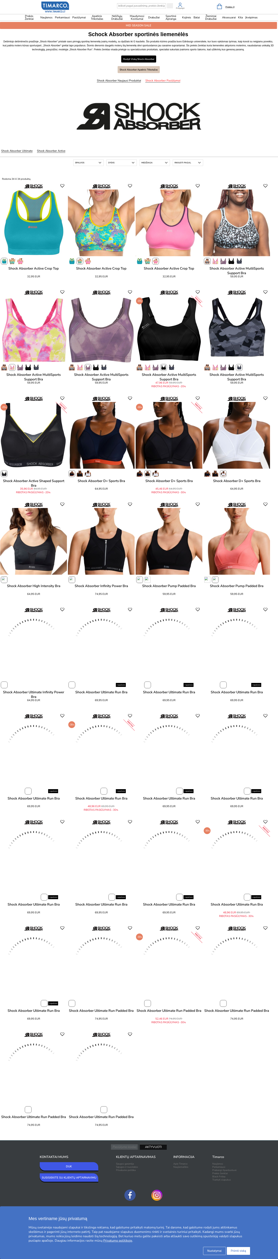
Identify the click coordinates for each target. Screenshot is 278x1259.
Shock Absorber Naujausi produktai (119, 80)
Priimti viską (238, 1250)
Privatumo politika (126, 1170)
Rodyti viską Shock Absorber (138, 59)
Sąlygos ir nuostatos (127, 1167)
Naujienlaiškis (180, 1167)
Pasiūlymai (79, 17)
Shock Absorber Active (51, 151)
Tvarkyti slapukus (221, 1179)
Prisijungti (180, 8)
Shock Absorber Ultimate (17, 151)
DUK (69, 1166)
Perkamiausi (62, 17)
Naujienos (46, 17)
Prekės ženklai (29, 17)
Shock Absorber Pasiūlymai (162, 80)
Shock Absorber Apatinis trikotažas (139, 69)
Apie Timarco (180, 1163)
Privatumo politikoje (117, 1240)
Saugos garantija (125, 1163)
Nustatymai (214, 1250)
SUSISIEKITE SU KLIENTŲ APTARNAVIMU (69, 1178)
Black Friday (218, 1176)
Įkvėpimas (251, 17)
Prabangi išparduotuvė (224, 1170)
